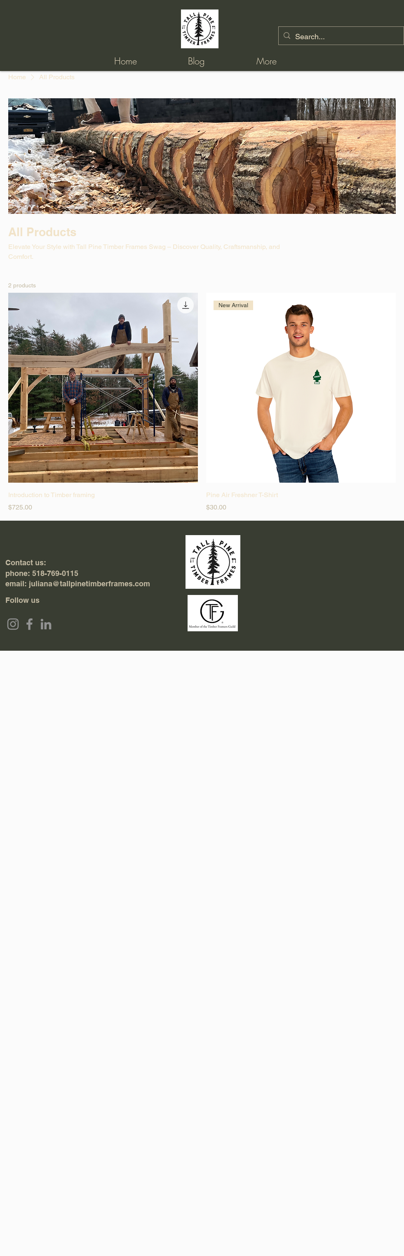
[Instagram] (13, 624)
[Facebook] (29, 624)
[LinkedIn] (46, 624)
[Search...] (340, 37)
